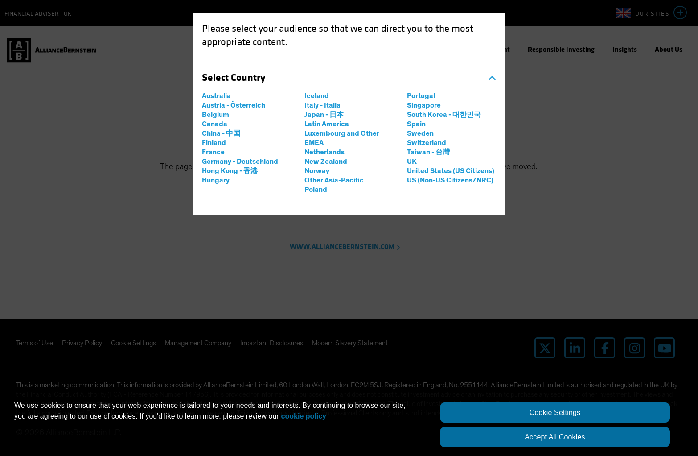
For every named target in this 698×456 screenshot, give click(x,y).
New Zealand (325, 161)
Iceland (316, 95)
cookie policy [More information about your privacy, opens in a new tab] (303, 416)
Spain (416, 124)
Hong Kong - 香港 (230, 170)
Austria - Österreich (233, 105)
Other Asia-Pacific (334, 180)
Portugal (421, 95)
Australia (216, 95)
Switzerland (426, 142)
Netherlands (324, 152)
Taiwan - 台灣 (428, 152)
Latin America (326, 124)
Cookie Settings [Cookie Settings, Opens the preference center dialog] (555, 412)
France (213, 152)
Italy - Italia (322, 105)
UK (412, 161)
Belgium (215, 114)
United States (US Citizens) (450, 170)
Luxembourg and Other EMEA (341, 138)
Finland (214, 142)
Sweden (420, 133)
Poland (315, 189)
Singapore (424, 105)
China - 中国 (221, 133)
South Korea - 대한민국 (444, 114)
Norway (316, 170)
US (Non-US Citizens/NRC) (450, 180)
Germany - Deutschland (240, 161)
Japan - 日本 (324, 114)
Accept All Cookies (555, 437)
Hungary (216, 180)
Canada (214, 124)
